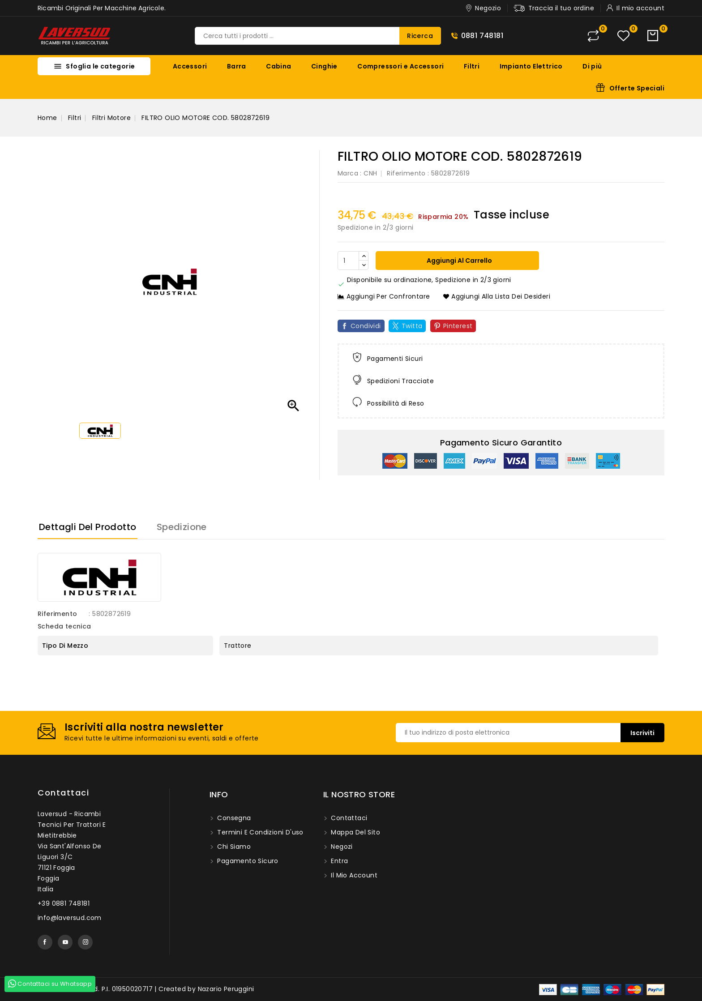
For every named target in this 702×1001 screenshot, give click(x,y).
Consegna (233, 817)
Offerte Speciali (636, 88)
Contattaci (63, 792)
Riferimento (406, 173)
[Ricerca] (318, 36)
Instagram (85, 942)
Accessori (190, 66)
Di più (592, 66)
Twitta (412, 325)
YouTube (65, 942)
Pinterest (458, 325)
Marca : (350, 173)
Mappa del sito (354, 832)
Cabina (278, 66)
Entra (338, 860)
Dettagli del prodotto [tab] (87, 527)
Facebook (45, 942)
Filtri (471, 66)
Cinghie (324, 66)
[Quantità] (348, 260)
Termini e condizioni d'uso (259, 832)
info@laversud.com (70, 917)
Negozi (341, 846)
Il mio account (353, 875)
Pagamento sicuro (246, 860)
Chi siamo (233, 846)
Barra (236, 66)
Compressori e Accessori (400, 66)
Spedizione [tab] (182, 527)
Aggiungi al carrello (458, 260)
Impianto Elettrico (531, 66)
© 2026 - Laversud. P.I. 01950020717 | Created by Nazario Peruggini (146, 988)
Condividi (366, 325)
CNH (370, 173)
